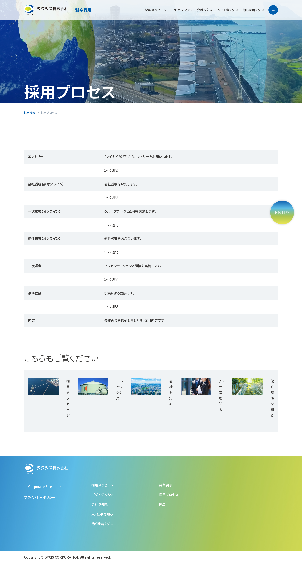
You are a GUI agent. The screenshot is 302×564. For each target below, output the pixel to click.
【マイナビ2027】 (116, 156)
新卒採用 (83, 10)
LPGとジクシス (182, 9)
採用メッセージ (156, 9)
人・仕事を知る (228, 9)
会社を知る (205, 9)
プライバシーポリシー (39, 497)
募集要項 (165, 484)
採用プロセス (168, 494)
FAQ (162, 504)
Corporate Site (40, 486)
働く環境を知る (253, 9)
